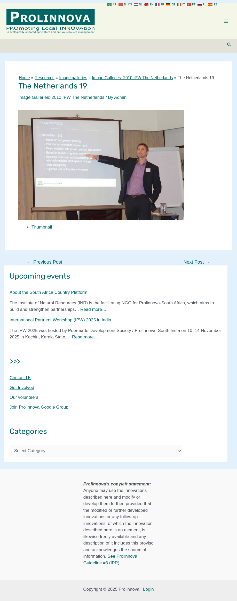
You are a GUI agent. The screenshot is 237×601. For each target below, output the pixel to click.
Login (148, 589)
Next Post (196, 262)
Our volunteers (24, 397)
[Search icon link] (229, 45)
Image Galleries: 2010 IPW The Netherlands (61, 97)
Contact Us (20, 377)
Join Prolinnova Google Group (39, 407)
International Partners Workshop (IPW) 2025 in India (60, 320)
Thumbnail (41, 227)
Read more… (93, 309)
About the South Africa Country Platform (48, 292)
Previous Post (44, 262)
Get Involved (22, 387)
